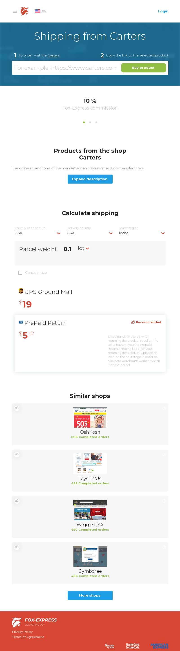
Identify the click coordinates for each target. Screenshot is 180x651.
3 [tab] (96, 122)
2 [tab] (90, 122)
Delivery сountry (79, 228)
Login (163, 11)
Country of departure (30, 228)
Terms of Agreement (28, 637)
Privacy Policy (22, 631)
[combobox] (38, 233)
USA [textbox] (18, 233)
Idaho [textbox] (124, 233)
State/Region (128, 228)
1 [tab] (84, 122)
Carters (54, 55)
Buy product (143, 67)
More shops (89, 595)
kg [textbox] (81, 248)
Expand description (89, 179)
